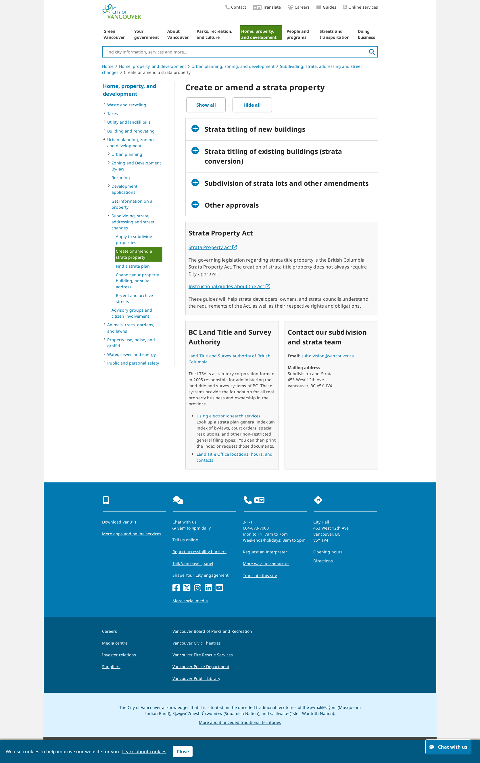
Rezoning (121, 177)
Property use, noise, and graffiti (131, 342)
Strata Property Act (213, 247)
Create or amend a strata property (134, 254)
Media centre (115, 643)
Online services (360, 7)
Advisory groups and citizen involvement (132, 313)
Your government (146, 34)
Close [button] (183, 751)
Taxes (112, 113)
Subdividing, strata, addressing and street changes (133, 222)
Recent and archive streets (134, 298)
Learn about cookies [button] (144, 751)
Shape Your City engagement (200, 575)
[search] (372, 51)
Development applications (124, 189)
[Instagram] (197, 588)
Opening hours (328, 552)
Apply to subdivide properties (134, 239)
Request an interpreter (265, 552)
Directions (323, 560)
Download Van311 (119, 522)
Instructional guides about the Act (229, 286)
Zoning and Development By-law (136, 166)
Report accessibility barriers (199, 551)
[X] (186, 588)
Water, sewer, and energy (131, 354)
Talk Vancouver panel (192, 563)
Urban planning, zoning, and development (232, 66)
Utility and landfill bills (129, 122)
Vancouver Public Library (196, 678)
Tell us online (185, 539)
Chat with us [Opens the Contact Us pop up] (184, 522)
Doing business (366, 34)
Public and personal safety (133, 363)
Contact (235, 7)
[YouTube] (219, 588)
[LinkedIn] (208, 588)
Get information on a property (132, 204)
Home (108, 66)
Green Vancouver (114, 34)
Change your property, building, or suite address (138, 281)
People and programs (298, 34)
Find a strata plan (133, 266)
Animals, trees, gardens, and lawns (130, 327)
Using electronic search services (228, 416)
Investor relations (119, 654)
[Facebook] (176, 588)
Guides (326, 7)
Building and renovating (131, 131)
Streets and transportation (335, 34)
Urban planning (127, 154)
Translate (267, 7)
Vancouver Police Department (200, 666)
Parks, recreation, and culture (214, 34)
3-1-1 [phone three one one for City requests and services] (248, 522)
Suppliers (111, 666)
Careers (299, 7)
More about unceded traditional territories (240, 722)
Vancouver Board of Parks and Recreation (212, 631)
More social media (190, 600)
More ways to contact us (266, 563)
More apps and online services (131, 533)
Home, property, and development (259, 34)
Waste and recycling (126, 105)
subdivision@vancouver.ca (328, 356)
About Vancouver (178, 34)
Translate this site (260, 575)
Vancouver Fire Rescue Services (202, 654)
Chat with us (448, 747)
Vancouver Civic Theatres (196, 643)
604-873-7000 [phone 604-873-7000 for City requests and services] (256, 528)
